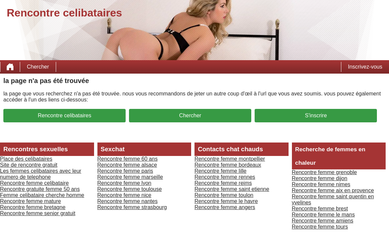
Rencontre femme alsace (127, 165)
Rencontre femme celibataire (34, 183)
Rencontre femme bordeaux (227, 165)
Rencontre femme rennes (224, 177)
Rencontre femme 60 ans (127, 159)
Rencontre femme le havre (226, 201)
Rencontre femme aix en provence (333, 190)
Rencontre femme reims (223, 183)
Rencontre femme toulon (223, 195)
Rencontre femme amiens (322, 221)
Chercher (38, 67)
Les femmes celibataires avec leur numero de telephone (40, 174)
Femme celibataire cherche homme (42, 195)
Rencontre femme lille (220, 171)
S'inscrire (316, 115)
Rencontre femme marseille (130, 177)
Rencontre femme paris (125, 171)
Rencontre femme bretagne (33, 207)
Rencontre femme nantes (127, 201)
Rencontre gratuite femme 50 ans (40, 189)
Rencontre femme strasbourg (132, 207)
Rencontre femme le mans (323, 214)
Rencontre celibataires (64, 115)
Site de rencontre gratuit (28, 165)
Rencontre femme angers (224, 207)
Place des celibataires (26, 159)
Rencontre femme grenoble (324, 172)
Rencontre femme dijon (319, 178)
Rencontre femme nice (124, 195)
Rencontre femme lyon (124, 183)
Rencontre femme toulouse (129, 189)
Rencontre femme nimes (321, 184)
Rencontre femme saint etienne (231, 189)
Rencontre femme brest (320, 208)
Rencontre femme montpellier (229, 159)
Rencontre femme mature (30, 201)
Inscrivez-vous (365, 67)
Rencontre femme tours (320, 227)
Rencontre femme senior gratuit (37, 213)
